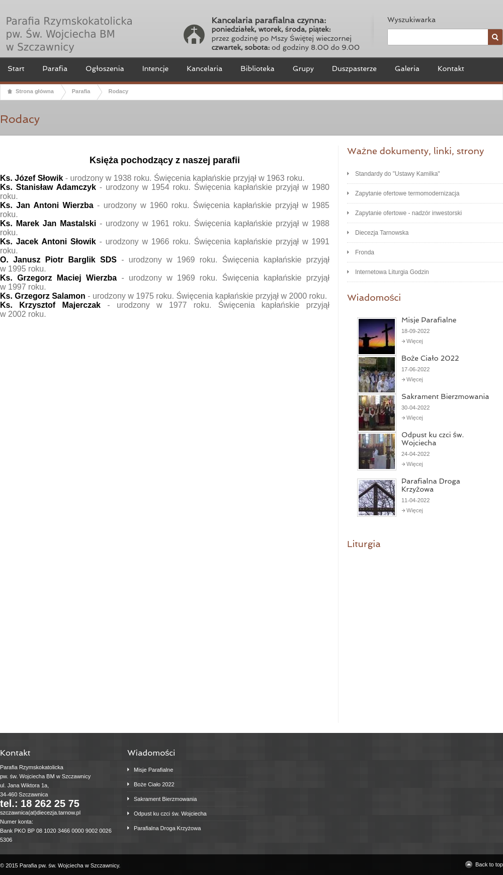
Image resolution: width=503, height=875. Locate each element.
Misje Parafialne (428, 320)
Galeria (407, 68)
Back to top (489, 864)
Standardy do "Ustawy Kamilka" (397, 173)
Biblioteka (257, 68)
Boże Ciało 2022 (430, 358)
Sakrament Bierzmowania (445, 396)
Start (16, 68)
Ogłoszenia (105, 68)
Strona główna (35, 91)
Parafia (54, 68)
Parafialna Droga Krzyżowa (430, 485)
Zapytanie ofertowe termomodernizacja (407, 193)
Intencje (155, 68)
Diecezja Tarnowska (382, 232)
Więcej (414, 341)
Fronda (364, 252)
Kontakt (451, 68)
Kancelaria (204, 68)
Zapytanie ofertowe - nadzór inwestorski (408, 213)
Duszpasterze (354, 68)
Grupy (303, 68)
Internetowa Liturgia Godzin (392, 272)
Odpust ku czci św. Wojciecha (432, 439)
